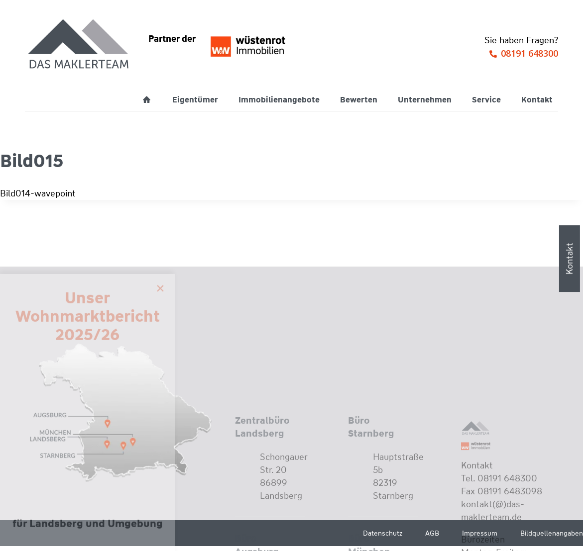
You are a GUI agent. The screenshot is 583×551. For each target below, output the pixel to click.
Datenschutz (382, 533)
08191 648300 (529, 53)
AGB (432, 533)
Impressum (479, 533)
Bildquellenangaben (551, 533)
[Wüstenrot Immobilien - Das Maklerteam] (79, 45)
